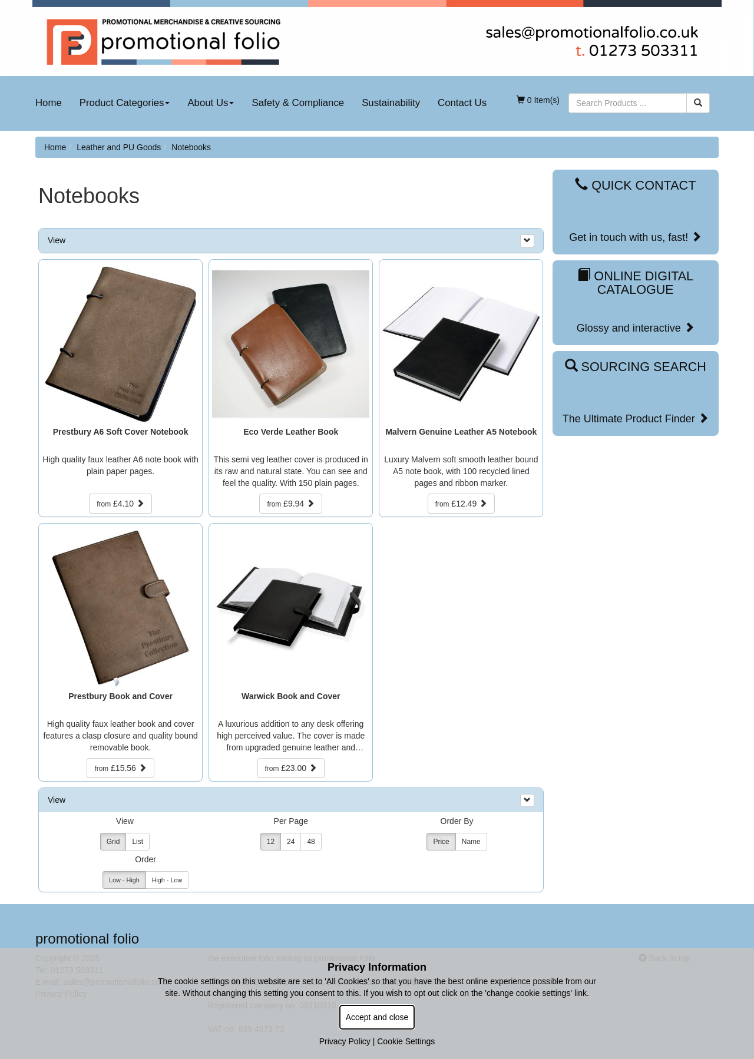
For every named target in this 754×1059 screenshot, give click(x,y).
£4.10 (120, 503)
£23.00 (291, 768)
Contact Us (462, 102)
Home (48, 102)
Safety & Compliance (298, 102)
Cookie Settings (406, 1041)
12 (271, 842)
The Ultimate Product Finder (636, 418)
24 (291, 842)
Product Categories (125, 102)
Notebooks (191, 147)
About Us (210, 102)
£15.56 (120, 768)
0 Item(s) (538, 100)
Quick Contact (635, 185)
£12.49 (461, 503)
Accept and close (377, 1017)
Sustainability (391, 102)
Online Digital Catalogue (635, 283)
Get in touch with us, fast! (635, 237)
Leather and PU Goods (119, 147)
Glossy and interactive (636, 328)
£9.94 (291, 503)
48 (311, 842)
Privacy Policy (345, 1041)
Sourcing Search (635, 366)
